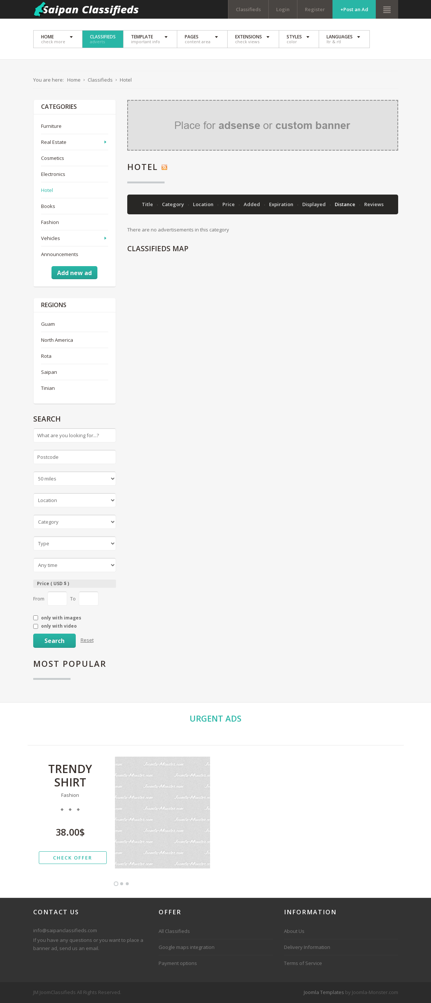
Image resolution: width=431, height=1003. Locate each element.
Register (315, 9)
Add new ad (74, 273)
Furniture (51, 126)
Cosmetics (52, 158)
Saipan (49, 372)
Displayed (314, 204)
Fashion (50, 222)
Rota (46, 356)
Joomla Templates (324, 992)
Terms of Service (303, 963)
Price (229, 204)
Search (54, 641)
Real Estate (53, 142)
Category (173, 204)
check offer (72, 857)
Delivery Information (307, 947)
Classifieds (248, 9)
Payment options (178, 963)
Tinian (48, 388)
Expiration (281, 204)
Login (283, 9)
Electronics (53, 174)
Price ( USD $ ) (53, 583)
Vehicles (50, 238)
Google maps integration (187, 947)
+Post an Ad (354, 9)
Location (204, 204)
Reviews (374, 204)
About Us (294, 931)
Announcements (59, 254)
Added (252, 204)
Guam (48, 324)
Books (48, 206)
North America (57, 340)
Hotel (47, 190)
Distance (345, 204)
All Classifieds (174, 931)
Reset (87, 640)
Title (148, 204)
